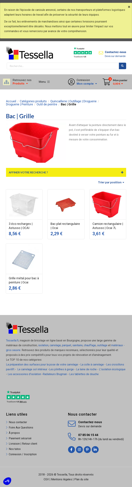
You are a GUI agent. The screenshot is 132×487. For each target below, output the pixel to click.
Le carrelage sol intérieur (32, 369)
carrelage (55, 345)
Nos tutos (15, 449)
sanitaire (77, 345)
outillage (102, 345)
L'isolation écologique (112, 369)
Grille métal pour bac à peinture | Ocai (24, 280)
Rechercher (122, 66)
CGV (46, 479)
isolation (42, 345)
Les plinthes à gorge (61, 369)
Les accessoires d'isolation (24, 374)
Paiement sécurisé (20, 438)
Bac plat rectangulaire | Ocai (65, 226)
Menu (44, 81)
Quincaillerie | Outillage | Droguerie (73, 101)
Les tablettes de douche (84, 374)
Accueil (11, 101)
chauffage (90, 345)
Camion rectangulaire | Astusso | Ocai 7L (107, 226)
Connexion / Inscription (23, 454)
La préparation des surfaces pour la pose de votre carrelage (42, 364)
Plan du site (81, 479)
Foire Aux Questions (21, 427)
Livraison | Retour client (23, 443)
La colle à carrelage (92, 364)
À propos (14, 432)
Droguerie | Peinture (19, 104)
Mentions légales (61, 479)
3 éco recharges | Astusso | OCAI (20, 226)
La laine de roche (86, 369)
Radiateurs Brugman (55, 374)
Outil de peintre (47, 104)
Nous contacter (18, 422)
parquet (66, 345)
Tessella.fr (12, 340)
